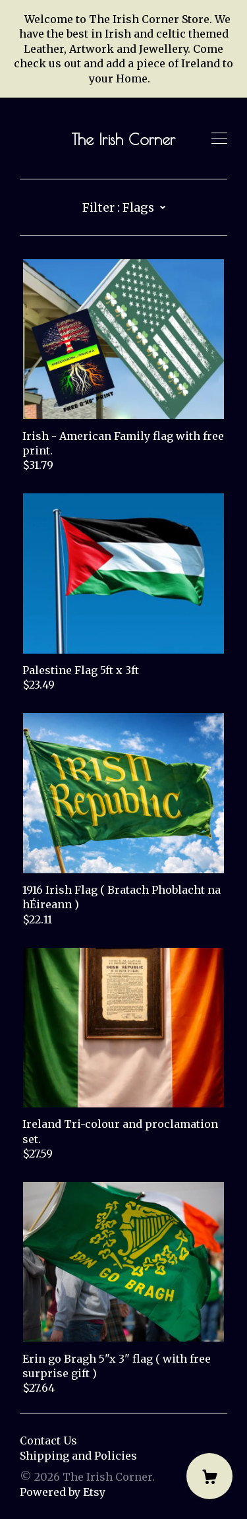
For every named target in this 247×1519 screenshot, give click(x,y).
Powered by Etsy (62, 1492)
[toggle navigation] (219, 138)
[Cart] (209, 1476)
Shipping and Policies (78, 1455)
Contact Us (48, 1440)
